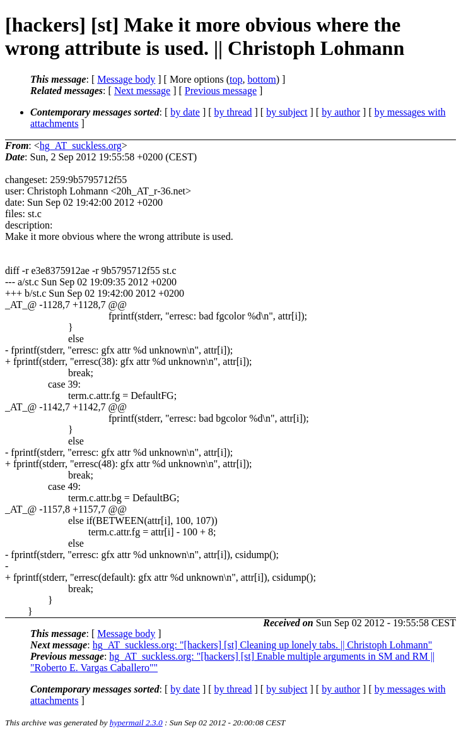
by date (185, 112)
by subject (286, 112)
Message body (126, 79)
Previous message (221, 90)
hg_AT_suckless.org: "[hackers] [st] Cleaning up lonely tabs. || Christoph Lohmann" (263, 645)
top (236, 79)
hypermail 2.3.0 (136, 722)
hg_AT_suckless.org (81, 145)
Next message (142, 90)
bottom (261, 79)
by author (341, 112)
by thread (233, 112)
